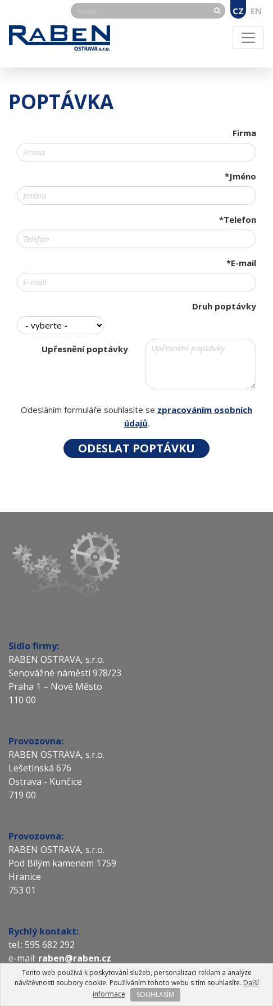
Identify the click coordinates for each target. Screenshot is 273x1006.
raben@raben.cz (75, 958)
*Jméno (240, 176)
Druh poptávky (224, 306)
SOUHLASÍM (155, 994)
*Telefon (237, 219)
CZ (238, 10)
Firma (244, 132)
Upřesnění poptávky (85, 348)
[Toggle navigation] (248, 37)
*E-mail (241, 262)
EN (256, 10)
